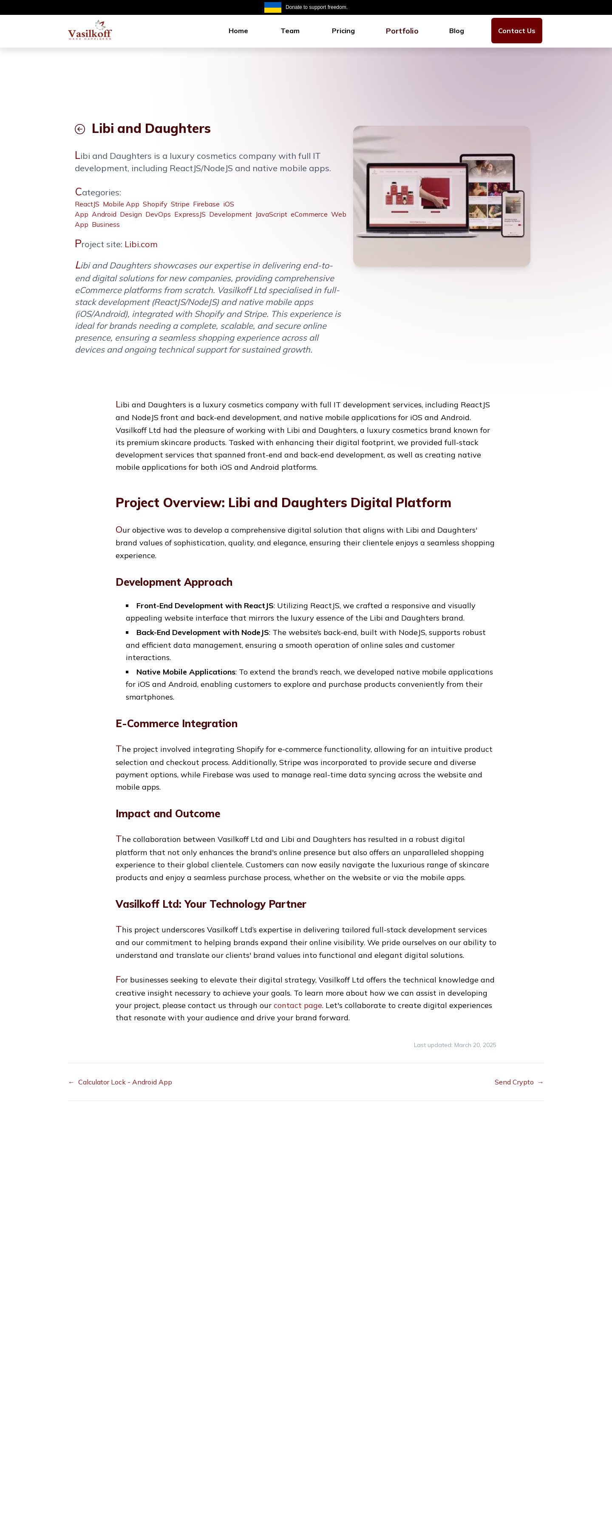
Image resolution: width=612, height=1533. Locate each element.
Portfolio (402, 30)
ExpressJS (190, 214)
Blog (456, 30)
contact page (298, 1005)
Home (238, 30)
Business (106, 224)
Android (104, 214)
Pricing (343, 30)
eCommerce (309, 214)
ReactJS (87, 204)
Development (230, 214)
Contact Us (517, 30)
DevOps (158, 214)
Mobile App (121, 204)
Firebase (206, 204)
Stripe (180, 204)
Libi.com (141, 244)
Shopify (155, 204)
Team (290, 30)
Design (131, 214)
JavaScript (271, 214)
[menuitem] (238, 30)
